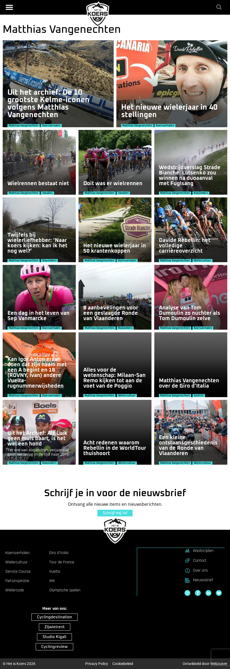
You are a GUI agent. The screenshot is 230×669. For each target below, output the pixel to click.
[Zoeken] (220, 7)
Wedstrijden (198, 550)
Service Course (18, 571)
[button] (9, 7)
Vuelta (54, 571)
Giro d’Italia (58, 553)
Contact (195, 560)
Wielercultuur (16, 562)
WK (52, 581)
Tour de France (61, 562)
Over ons (196, 570)
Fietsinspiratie (17, 581)
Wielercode (14, 590)
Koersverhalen (17, 553)
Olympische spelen (64, 590)
